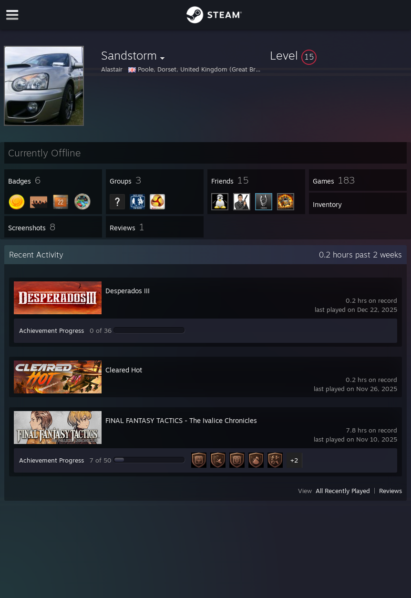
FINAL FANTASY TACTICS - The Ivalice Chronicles (181, 420)
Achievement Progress (51, 330)
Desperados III (127, 291)
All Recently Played (343, 491)
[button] (338, 55)
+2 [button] (294, 460)
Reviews (390, 491)
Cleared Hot (123, 370)
